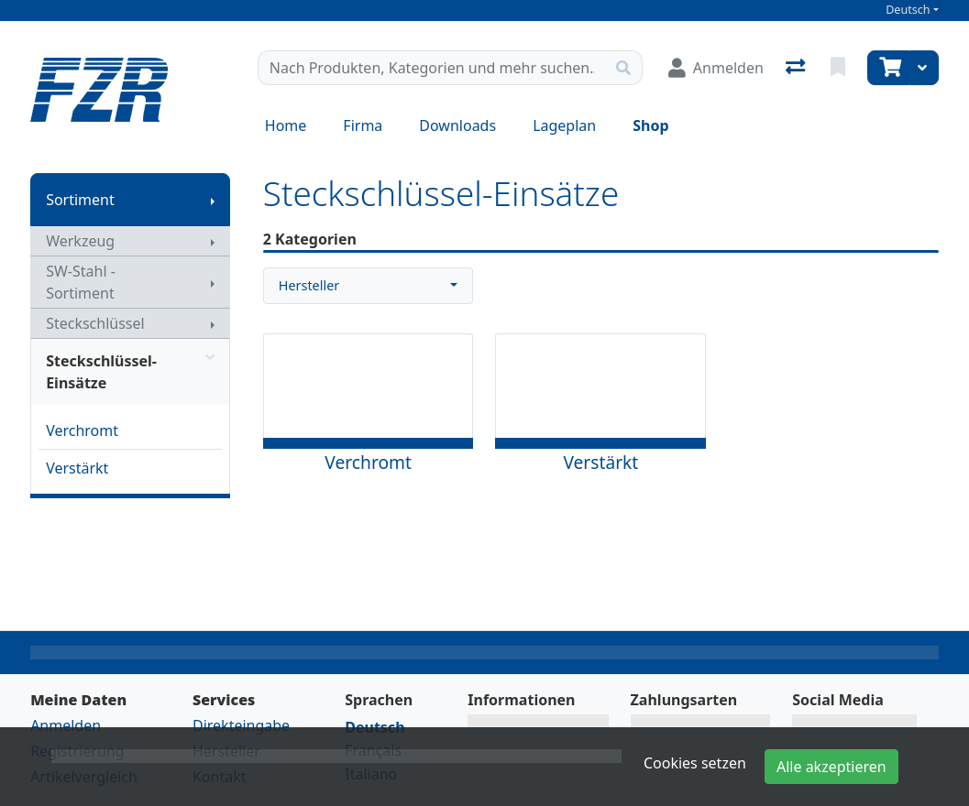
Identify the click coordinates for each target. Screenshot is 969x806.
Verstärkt (77, 468)
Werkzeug (80, 241)
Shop (650, 125)
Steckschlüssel (95, 323)
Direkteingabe (241, 725)
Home (286, 125)
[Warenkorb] (888, 67)
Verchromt (82, 430)
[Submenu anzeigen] (212, 199)
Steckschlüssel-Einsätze (130, 372)
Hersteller (309, 285)
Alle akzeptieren (831, 767)
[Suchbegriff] (432, 67)
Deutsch (908, 9)
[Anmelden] (716, 67)
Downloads (457, 125)
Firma (362, 125)
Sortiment (80, 200)
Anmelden (65, 725)
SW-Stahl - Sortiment (81, 282)
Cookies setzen (695, 763)
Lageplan (564, 125)
